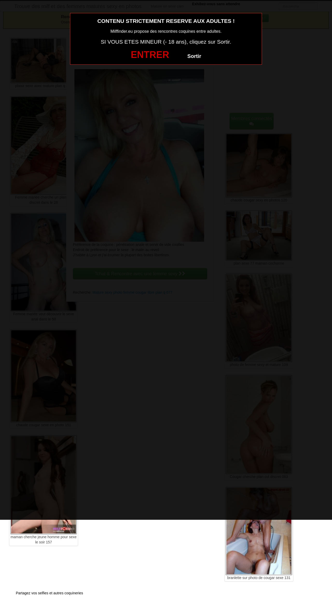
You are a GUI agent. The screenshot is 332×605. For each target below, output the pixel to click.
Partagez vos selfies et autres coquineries (49, 593)
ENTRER (150, 54)
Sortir (194, 56)
